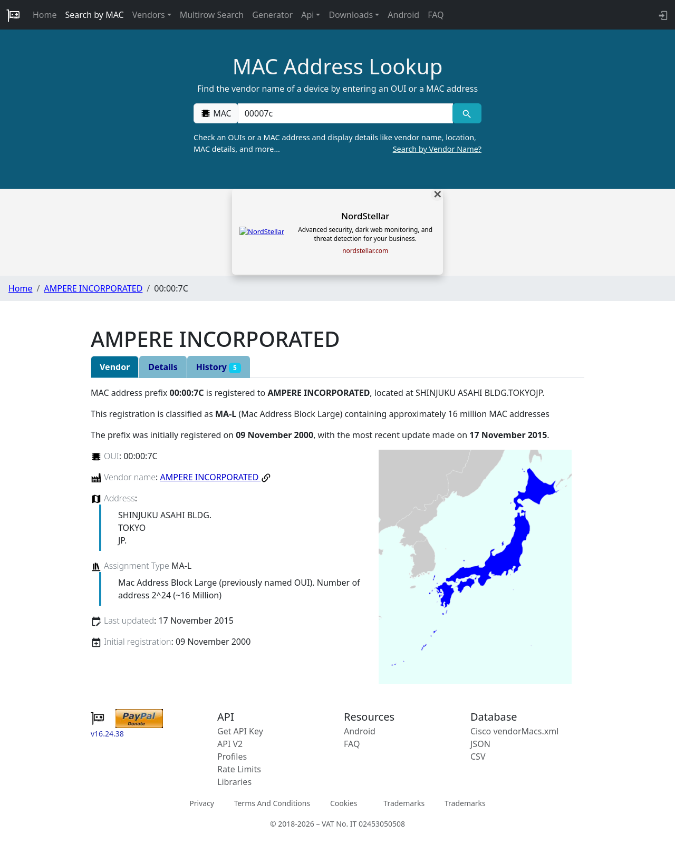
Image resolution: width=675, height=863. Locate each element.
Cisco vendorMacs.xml (514, 731)
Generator (272, 15)
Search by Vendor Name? (437, 149)
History (218, 367)
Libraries (234, 782)
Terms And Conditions (272, 803)
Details (162, 367)
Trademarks (404, 803)
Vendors (148, 15)
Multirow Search (212, 15)
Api (307, 15)
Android (403, 15)
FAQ (435, 15)
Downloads (351, 15)
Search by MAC (94, 15)
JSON (480, 744)
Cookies (343, 803)
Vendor (115, 367)
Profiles (232, 756)
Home (45, 15)
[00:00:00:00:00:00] (345, 113)
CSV (478, 756)
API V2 (230, 744)
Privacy (201, 803)
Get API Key (240, 731)
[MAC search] (466, 113)
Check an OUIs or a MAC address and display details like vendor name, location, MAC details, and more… (337, 143)
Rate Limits (239, 769)
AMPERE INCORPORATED (93, 288)
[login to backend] (662, 14)
